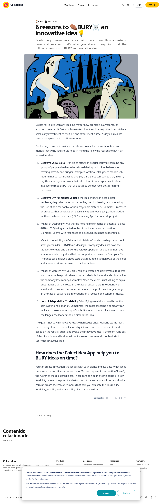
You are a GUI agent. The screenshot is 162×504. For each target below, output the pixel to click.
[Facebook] (151, 497)
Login (139, 5)
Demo (153, 5)
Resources (93, 5)
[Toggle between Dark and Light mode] (122, 4)
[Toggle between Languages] (127, 4)
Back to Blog (43, 415)
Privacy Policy (141, 468)
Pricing (81, 5)
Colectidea (9, 461)
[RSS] (156, 497)
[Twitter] (141, 497)
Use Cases (69, 5)
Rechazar (126, 493)
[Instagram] (146, 497)
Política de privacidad (39, 479)
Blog (111, 464)
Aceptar (106, 493)
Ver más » (7, 440)
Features (59, 464)
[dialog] (81, 483)
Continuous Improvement (93, 464)
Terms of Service (142, 464)
